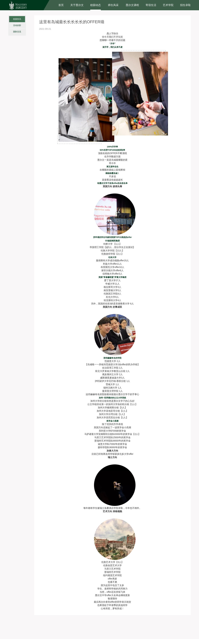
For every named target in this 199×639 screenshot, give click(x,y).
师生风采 (113, 5)
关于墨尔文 (77, 5)
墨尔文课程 (132, 5)
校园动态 (95, 5)
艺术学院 (168, 5)
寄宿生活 (151, 5)
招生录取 (185, 5)
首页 (61, 5)
